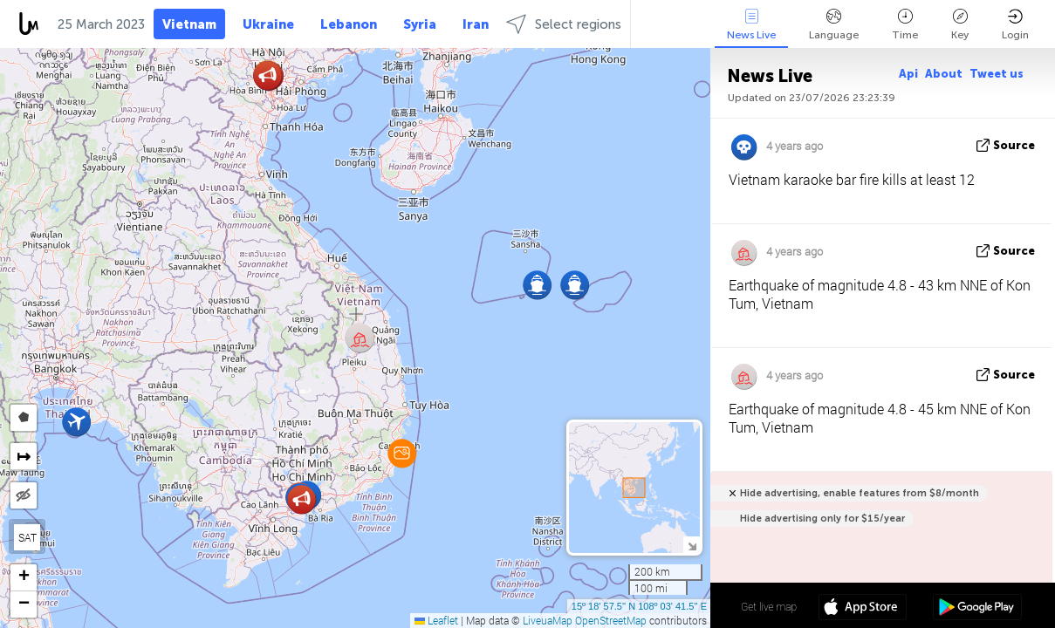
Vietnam (189, 24)
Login (1015, 25)
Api (908, 73)
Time (905, 25)
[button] (402, 453)
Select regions (563, 24)
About (944, 73)
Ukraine (268, 24)
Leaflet (436, 620)
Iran (475, 24)
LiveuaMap (547, 620)
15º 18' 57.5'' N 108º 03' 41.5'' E (639, 606)
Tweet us (996, 73)
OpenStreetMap (611, 620)
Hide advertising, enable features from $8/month (859, 493)
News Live (751, 25)
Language (834, 25)
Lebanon (348, 24)
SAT (27, 537)
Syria (419, 24)
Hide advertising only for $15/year (822, 518)
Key (960, 25)
